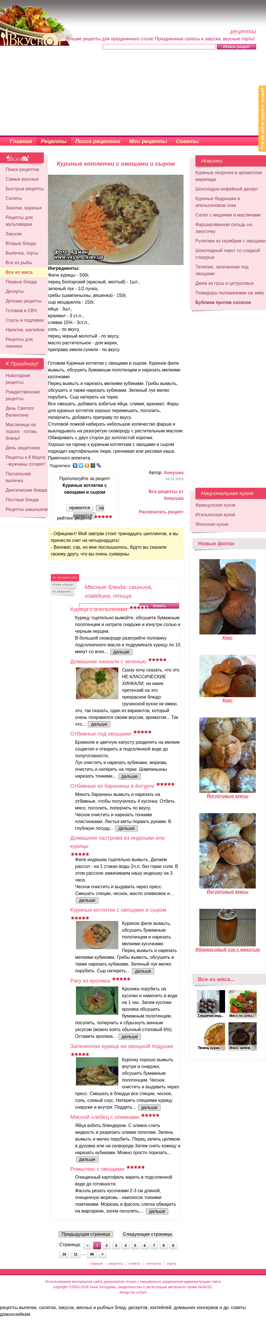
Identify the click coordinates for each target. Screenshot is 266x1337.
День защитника (23, 447)
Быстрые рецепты (24, 188)
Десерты (15, 291)
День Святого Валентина (20, 411)
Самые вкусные (22, 179)
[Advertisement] (133, 93)
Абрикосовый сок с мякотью (227, 947)
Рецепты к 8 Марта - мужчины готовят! (25, 461)
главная (96, 1263)
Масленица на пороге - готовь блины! (21, 431)
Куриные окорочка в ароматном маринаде (228, 176)
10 (64, 1254)
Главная (21, 141)
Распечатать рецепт (161, 511)
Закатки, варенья (24, 207)
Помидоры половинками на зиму (229, 292)
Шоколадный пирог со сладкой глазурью (227, 254)
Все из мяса (19, 272)
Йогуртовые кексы (227, 793)
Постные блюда (22, 499)
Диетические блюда (26, 490)
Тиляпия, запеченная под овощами (221, 270)
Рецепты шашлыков (27, 509)
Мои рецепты (148, 141)
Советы (187, 141)
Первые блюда (21, 281)
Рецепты (54, 141)
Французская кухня (215, 505)
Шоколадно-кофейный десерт (226, 189)
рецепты (116, 1263)
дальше (121, 651)
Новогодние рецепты (18, 379)
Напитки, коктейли (25, 329)
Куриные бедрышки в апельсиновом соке (217, 202)
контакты (154, 1263)
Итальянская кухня (215, 514)
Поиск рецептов (98, 141)
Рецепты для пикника (19, 343)
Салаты (14, 198)
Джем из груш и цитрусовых (224, 283)
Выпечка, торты (22, 253)
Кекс (227, 635)
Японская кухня (211, 524)
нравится (79, 507)
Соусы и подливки (25, 320)
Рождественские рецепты (23, 395)
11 (75, 1254)
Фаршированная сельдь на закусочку (223, 228)
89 (92, 1254)
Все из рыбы (19, 262)
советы (135, 1263)
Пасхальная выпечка (18, 477)
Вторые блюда (21, 243)
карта (171, 1263)
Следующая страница (147, 1234)
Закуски (14, 233)
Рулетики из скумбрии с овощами (230, 240)
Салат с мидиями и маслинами (228, 215)
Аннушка (174, 472)
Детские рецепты (24, 301)
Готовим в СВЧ (21, 310)
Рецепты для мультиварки (19, 221)
